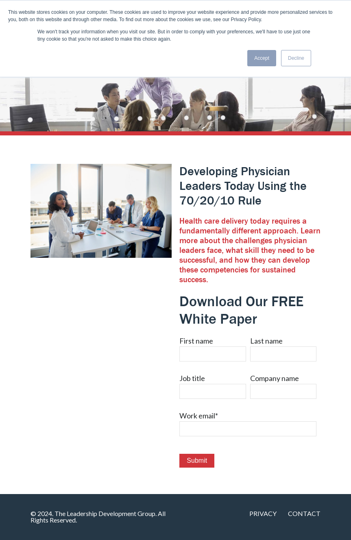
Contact (304, 513)
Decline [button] (296, 58)
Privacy (263, 513)
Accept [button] (261, 58)
